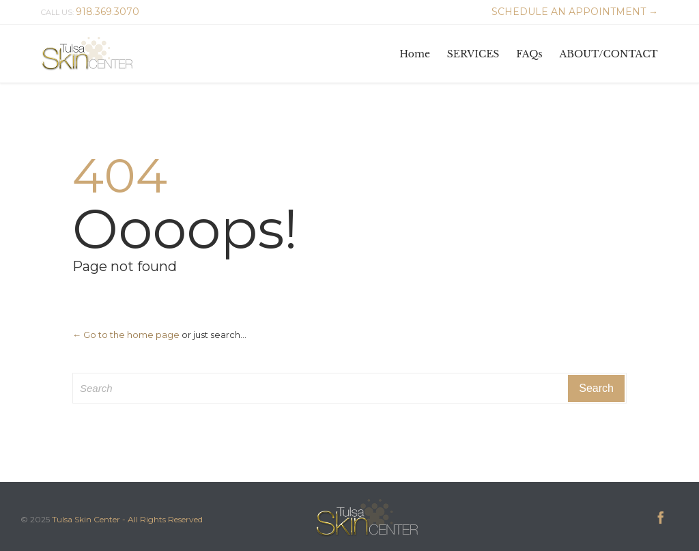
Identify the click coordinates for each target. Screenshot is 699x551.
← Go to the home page (126, 334)
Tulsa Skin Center (86, 519)
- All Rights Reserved (162, 519)
